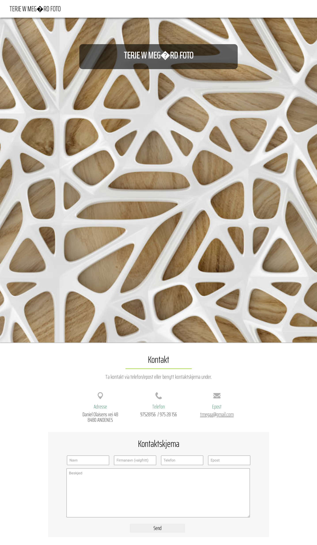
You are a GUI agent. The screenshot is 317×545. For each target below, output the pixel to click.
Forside (243, 8)
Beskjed (158, 492)
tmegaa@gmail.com (217, 414)
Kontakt (299, 8)
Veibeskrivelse (277, 8)
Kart (258, 8)
